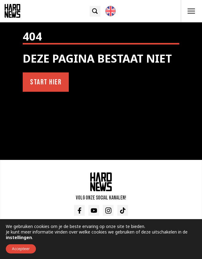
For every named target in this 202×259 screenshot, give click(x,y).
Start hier (45, 82)
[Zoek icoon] (95, 11)
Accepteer (21, 248)
